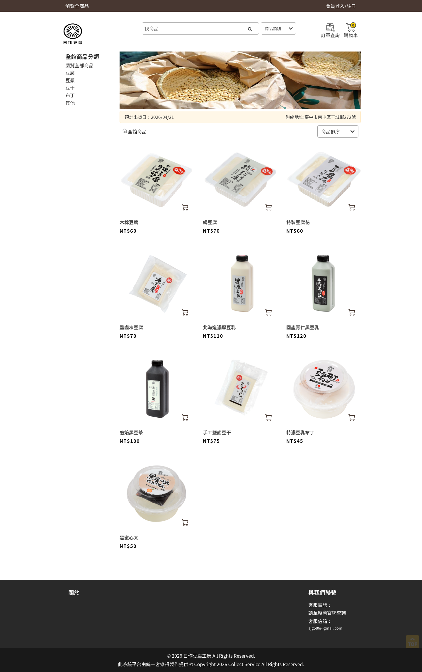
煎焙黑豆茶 (131, 432)
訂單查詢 (330, 29)
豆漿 (70, 80)
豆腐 (70, 72)
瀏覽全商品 (77, 5)
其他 (70, 102)
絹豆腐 (210, 222)
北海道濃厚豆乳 (219, 327)
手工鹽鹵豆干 (217, 432)
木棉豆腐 (129, 222)
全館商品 (137, 131)
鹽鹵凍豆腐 (131, 327)
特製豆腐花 (298, 222)
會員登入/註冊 (341, 6)
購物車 (351, 29)
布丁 (70, 95)
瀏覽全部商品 (79, 65)
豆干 (70, 87)
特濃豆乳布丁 (300, 432)
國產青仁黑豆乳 (302, 327)
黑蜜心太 (129, 537)
